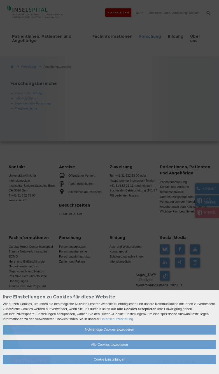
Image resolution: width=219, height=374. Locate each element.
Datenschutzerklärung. (117, 319)
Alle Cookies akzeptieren (109, 345)
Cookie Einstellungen (109, 359)
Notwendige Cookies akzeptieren (109, 329)
